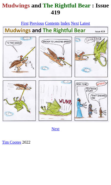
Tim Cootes (11, 142)
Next (75, 23)
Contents (52, 23)
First (24, 23)
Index (65, 23)
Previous (36, 23)
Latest (85, 23)
